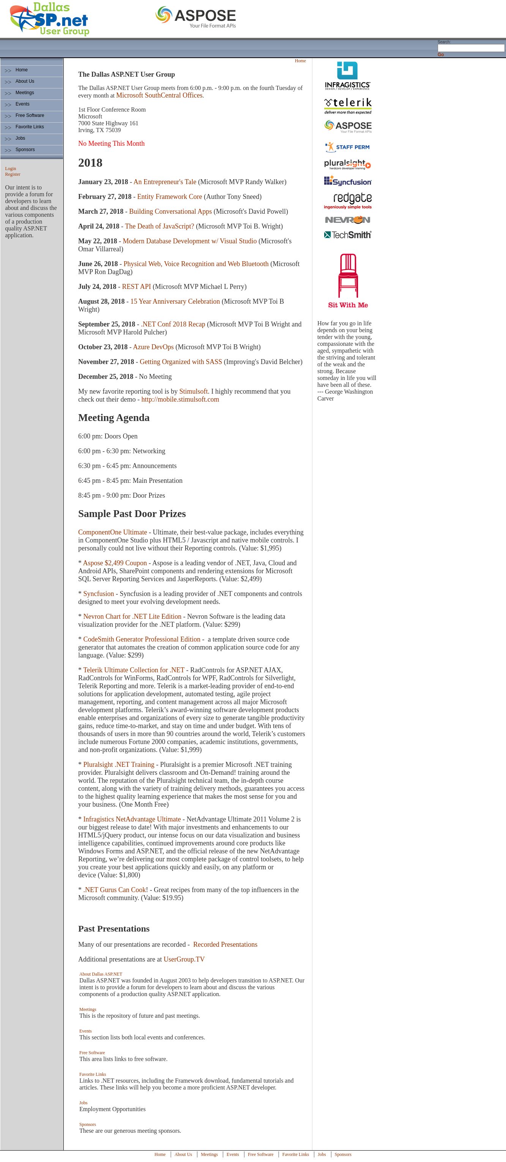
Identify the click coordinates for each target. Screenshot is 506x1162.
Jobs (20, 138)
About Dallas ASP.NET (100, 974)
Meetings (25, 92)
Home (22, 70)
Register (12, 174)
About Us (25, 81)
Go (441, 54)
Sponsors (25, 149)
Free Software (30, 115)
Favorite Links (30, 126)
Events (23, 104)
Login (10, 168)
